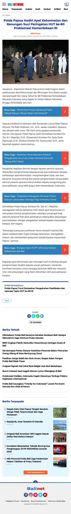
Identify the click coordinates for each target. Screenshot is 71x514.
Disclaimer (25, 501)
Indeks (28, 9)
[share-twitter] (33, 316)
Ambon (47, 9)
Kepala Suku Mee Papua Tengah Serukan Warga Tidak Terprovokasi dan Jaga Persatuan (27, 412)
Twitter (41, 496)
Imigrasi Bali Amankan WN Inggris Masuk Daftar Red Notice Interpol (28, 435)
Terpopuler (16, 9)
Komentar (35, 322)
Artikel (57, 9)
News (7, 300)
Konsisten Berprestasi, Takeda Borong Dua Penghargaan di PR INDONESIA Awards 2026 (28, 449)
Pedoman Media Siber (56, 501)
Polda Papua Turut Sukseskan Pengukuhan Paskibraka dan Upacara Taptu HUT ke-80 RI (35, 289)
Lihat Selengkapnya (35, 472)
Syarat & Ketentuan (38, 501)
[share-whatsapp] (37, 316)
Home (5, 9)
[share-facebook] (29, 316)
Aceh (37, 9)
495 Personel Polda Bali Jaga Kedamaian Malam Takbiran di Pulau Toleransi (27, 460)
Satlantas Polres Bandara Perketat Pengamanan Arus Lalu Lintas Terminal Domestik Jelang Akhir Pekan (28, 158)
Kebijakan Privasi (12, 501)
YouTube (47, 496)
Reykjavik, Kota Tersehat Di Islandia (25, 421)
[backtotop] (35, 482)
